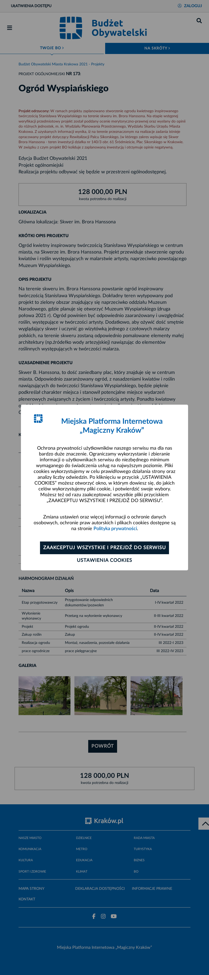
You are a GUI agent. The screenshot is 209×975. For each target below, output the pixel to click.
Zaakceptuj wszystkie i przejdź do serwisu (104, 547)
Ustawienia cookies (104, 560)
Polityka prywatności (115, 528)
